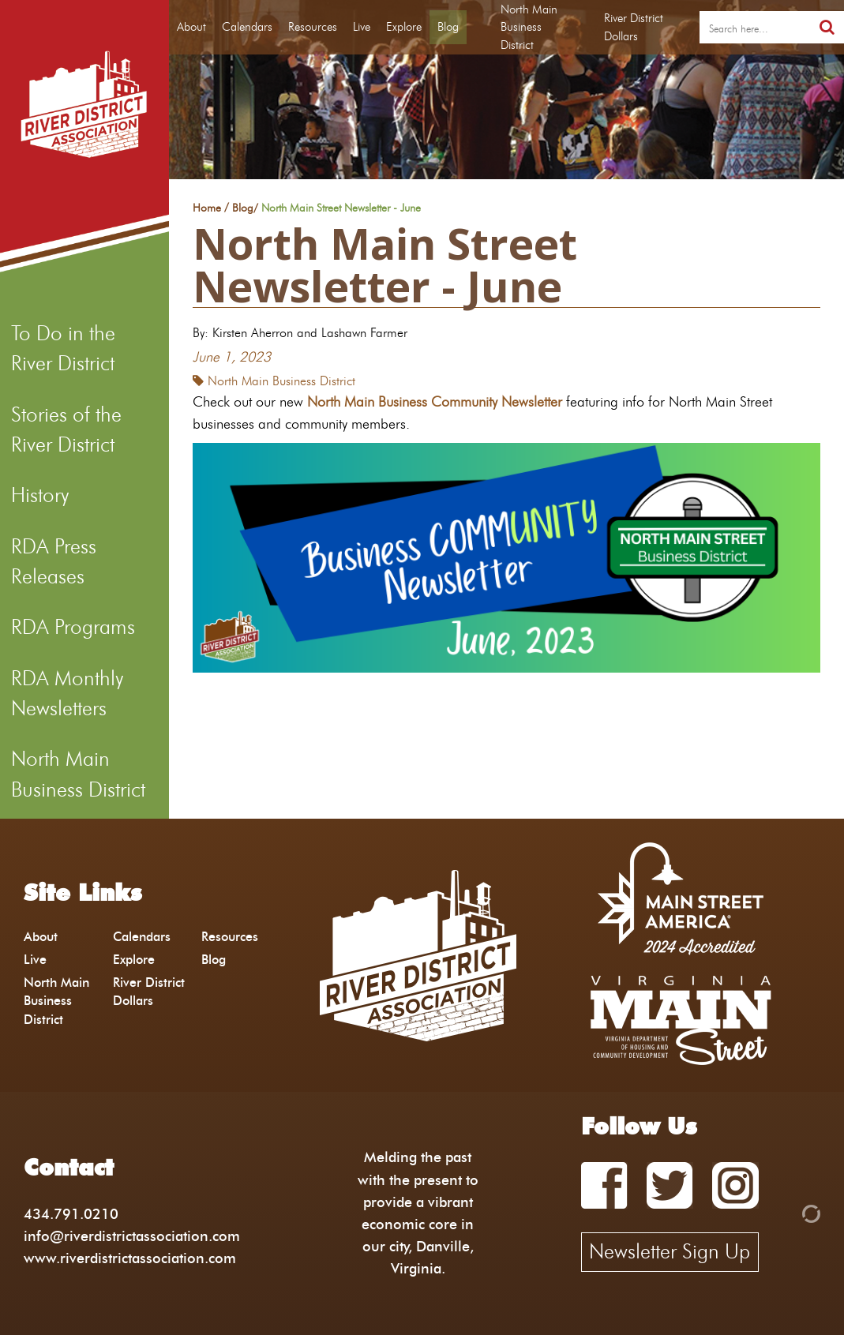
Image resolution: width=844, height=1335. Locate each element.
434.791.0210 (71, 1214)
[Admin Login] (784, 1212)
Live (361, 27)
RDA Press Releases (53, 561)
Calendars (247, 27)
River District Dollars (633, 27)
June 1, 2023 (232, 356)
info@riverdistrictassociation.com (132, 1236)
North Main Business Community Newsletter (434, 401)
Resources (312, 27)
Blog (448, 27)
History (40, 495)
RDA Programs (73, 626)
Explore (404, 27)
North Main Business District (78, 773)
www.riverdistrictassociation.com (130, 1258)
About (191, 27)
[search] (755, 27)
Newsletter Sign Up (669, 1251)
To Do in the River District (63, 348)
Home (207, 208)
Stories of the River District (66, 429)
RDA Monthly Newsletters (67, 693)
